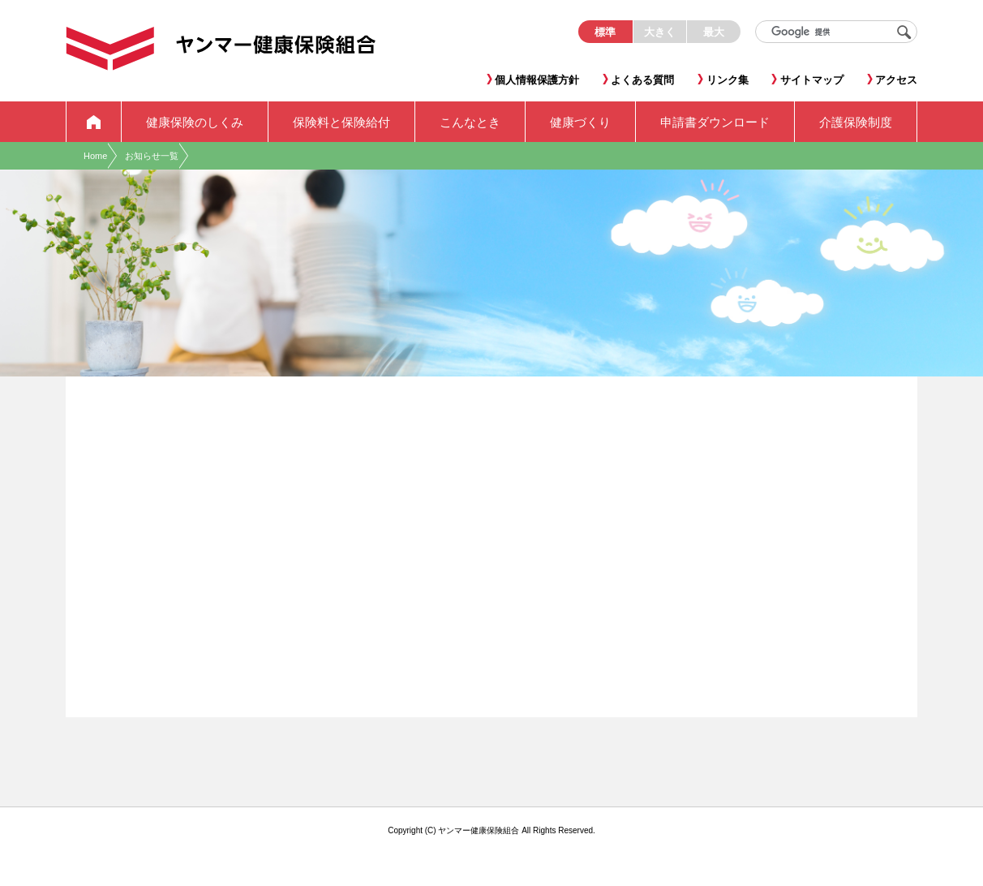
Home (95, 156)
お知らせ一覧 (151, 156)
